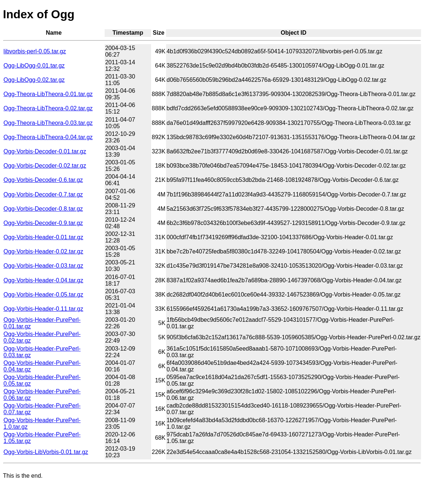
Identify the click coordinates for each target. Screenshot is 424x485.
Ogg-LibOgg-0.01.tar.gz (34, 65)
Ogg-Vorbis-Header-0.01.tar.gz (43, 237)
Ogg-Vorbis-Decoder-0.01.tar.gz (45, 151)
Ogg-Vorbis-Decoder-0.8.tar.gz (43, 209)
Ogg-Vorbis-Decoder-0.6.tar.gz (43, 180)
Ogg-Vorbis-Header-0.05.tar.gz (43, 294)
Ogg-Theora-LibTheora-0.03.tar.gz (48, 123)
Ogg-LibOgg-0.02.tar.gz (34, 80)
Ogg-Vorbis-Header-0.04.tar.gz (43, 280)
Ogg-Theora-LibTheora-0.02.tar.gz (48, 108)
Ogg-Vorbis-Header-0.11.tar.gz (43, 309)
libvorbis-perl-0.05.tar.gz (35, 51)
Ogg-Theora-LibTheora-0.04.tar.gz (48, 137)
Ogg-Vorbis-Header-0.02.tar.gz (43, 251)
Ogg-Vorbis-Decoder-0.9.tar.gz (43, 223)
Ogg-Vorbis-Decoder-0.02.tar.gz (45, 166)
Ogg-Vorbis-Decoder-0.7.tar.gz (43, 194)
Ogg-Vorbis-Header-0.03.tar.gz (43, 266)
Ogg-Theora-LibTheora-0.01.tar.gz (48, 94)
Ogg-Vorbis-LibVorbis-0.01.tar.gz (46, 452)
